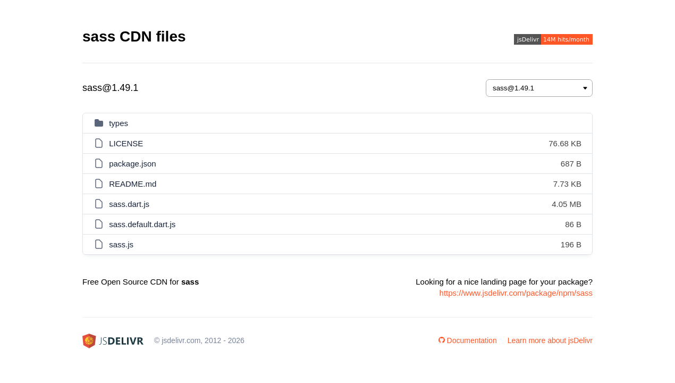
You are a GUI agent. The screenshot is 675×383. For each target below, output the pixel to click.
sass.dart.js (129, 204)
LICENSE (126, 143)
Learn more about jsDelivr (550, 340)
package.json (132, 163)
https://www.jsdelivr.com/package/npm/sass (516, 292)
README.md (132, 183)
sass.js (121, 244)
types (118, 123)
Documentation (467, 340)
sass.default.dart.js (142, 224)
